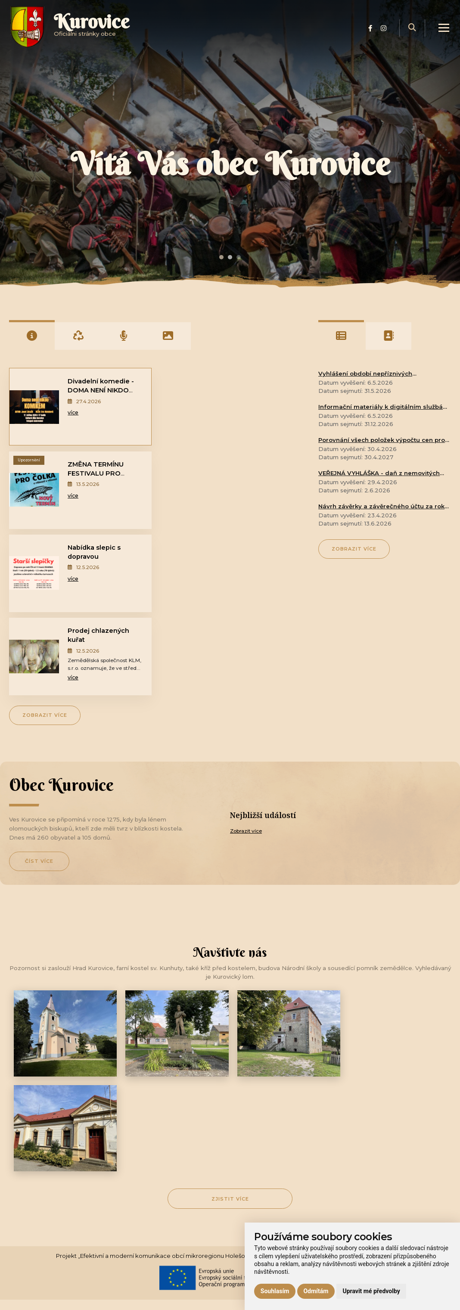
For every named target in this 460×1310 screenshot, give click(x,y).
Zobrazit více (44, 548)
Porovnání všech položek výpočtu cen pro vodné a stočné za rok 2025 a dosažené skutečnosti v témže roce (381, 440)
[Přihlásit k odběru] (290, 1213)
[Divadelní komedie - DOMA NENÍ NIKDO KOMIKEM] (34, 407)
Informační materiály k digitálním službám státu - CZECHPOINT (383, 407)
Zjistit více (230, 938)
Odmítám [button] (315, 1291)
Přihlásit (385, 1213)
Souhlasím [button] (275, 1291)
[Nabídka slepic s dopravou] (33, 490)
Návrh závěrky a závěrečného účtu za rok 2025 (381, 507)
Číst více (39, 695)
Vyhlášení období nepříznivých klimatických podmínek (365, 374)
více (72, 413)
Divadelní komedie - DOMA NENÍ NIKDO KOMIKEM (100, 390)
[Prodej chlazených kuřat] (180, 490)
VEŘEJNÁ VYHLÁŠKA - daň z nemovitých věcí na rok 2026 (379, 474)
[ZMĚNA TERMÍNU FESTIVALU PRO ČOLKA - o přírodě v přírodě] (180, 406)
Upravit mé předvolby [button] (371, 1291)
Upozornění (178, 377)
